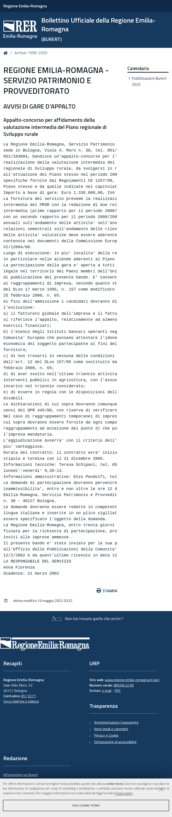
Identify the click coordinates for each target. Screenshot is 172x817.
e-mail (106, 690)
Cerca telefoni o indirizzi (21, 701)
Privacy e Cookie (106, 735)
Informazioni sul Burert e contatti (20, 777)
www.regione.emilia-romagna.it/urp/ (132, 679)
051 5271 (28, 696)
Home (6, 53)
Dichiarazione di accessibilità (115, 741)
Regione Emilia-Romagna (25, 6)
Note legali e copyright (111, 728)
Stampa (107, 591)
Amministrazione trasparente (116, 722)
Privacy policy (124, 793)
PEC (118, 690)
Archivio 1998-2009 (30, 53)
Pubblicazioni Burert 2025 (149, 81)
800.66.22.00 (124, 685)
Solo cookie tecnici (86, 805)
